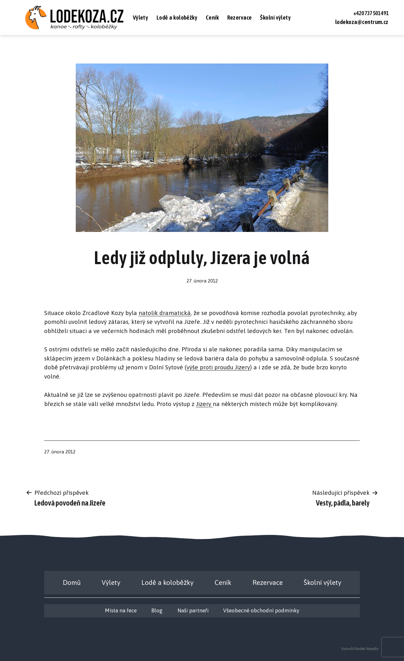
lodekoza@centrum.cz (362, 21)
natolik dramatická (165, 312)
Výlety (140, 17)
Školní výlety (275, 17)
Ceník (212, 17)
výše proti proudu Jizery (218, 367)
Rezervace (239, 17)
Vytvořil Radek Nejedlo (360, 648)
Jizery (204, 403)
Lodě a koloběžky (177, 17)
